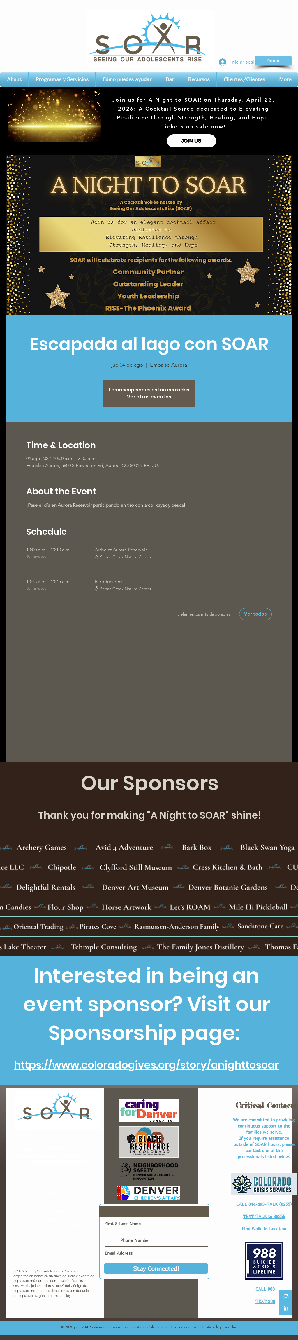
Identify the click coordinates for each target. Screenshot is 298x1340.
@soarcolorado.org (63, 1141)
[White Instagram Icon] (286, 1297)
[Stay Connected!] (156, 1268)
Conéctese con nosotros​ (56, 1176)
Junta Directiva (56, 1242)
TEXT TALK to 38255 (264, 1216)
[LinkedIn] (286, 1308)
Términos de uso (184, 1327)
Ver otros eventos (149, 396)
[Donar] (273, 60)
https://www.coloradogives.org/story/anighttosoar (146, 1064)
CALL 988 (265, 1289)
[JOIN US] (191, 140)
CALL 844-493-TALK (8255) (264, 1204)
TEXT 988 (265, 1301)
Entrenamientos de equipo (56, 1251)
